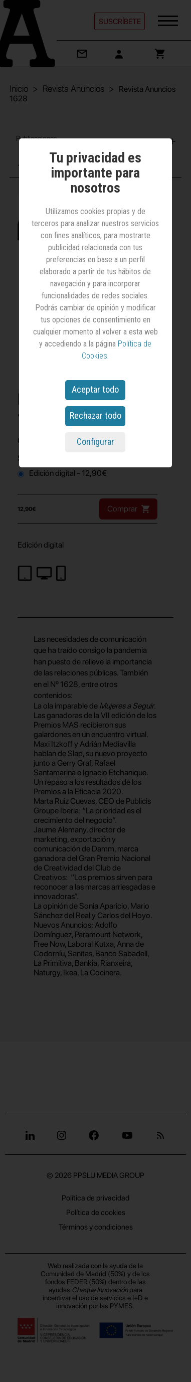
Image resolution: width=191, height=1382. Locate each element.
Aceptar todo (95, 389)
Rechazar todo (95, 415)
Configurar (95, 441)
